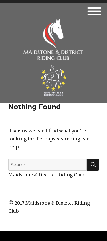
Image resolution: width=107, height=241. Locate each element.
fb (53, 192)
